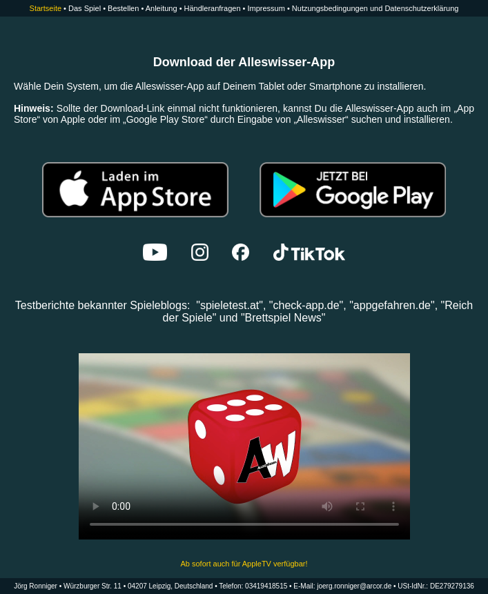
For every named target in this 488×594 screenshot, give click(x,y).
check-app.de (306, 305)
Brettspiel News (283, 318)
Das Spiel (84, 8)
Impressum (265, 8)
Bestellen (123, 8)
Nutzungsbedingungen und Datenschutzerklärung (375, 8)
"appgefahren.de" (391, 305)
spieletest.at (229, 305)
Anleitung (161, 8)
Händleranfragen (212, 8)
